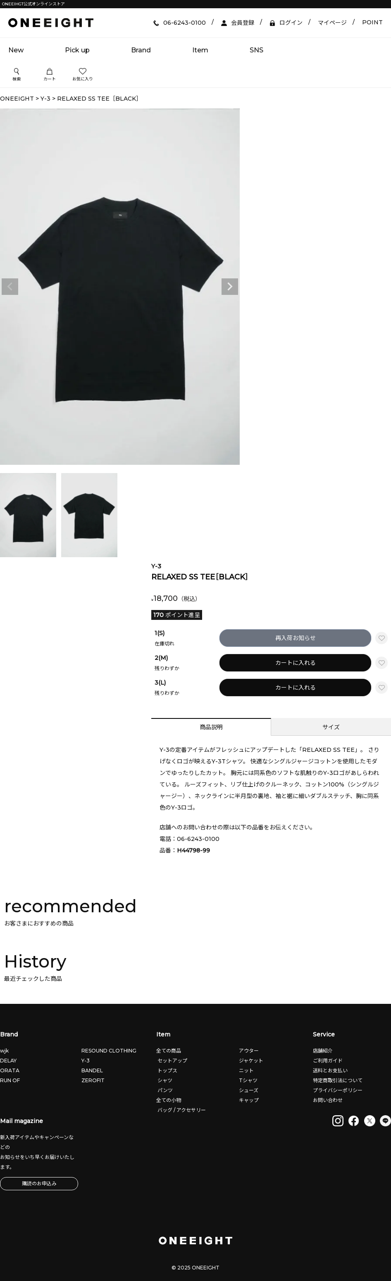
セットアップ (171, 1060)
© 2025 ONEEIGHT (195, 1268)
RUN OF (10, 1080)
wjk (4, 1051)
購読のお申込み (39, 1183)
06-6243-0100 (198, 839)
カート (49, 75)
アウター (248, 1051)
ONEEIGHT (17, 98)
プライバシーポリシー (337, 1090)
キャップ (248, 1100)
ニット (246, 1070)
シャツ (164, 1080)
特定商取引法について (337, 1080)
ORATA (9, 1070)
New (16, 50)
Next (230, 286)
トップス (166, 1070)
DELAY (8, 1060)
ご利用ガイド (328, 1060)
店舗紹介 (323, 1051)
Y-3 (45, 98)
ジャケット (250, 1060)
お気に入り (82, 75)
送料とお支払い (330, 1070)
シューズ (248, 1090)
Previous (10, 286)
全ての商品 (168, 1051)
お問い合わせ (328, 1100)
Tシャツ (247, 1080)
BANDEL (92, 1070)
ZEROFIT (93, 1080)
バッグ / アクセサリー (181, 1110)
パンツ (164, 1090)
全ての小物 (168, 1100)
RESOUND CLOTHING (108, 1051)
